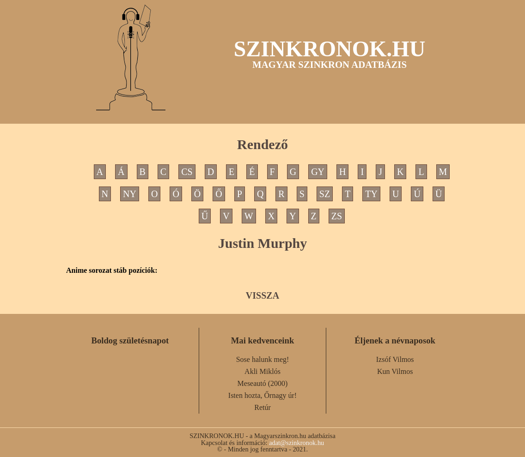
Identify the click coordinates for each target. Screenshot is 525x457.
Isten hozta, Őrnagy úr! (262, 395)
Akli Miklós (262, 371)
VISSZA (262, 295)
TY (371, 194)
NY (129, 194)
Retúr (262, 407)
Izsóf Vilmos (395, 359)
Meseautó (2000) (263, 383)
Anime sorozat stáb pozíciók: (111, 270)
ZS (336, 216)
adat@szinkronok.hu (296, 442)
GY (317, 172)
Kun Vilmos (395, 371)
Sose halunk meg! (262, 359)
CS (186, 172)
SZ (324, 194)
